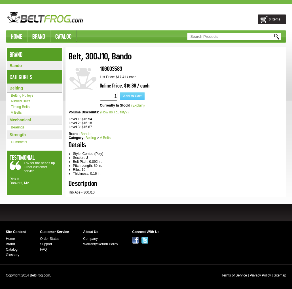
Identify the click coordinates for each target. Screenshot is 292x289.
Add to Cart (132, 96)
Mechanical (20, 120)
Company (90, 239)
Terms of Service (234, 275)
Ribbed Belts (20, 101)
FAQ (43, 249)
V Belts (16, 113)
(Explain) (138, 105)
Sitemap (280, 275)
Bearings (17, 127)
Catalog (12, 249)
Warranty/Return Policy (100, 244)
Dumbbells (19, 142)
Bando (16, 65)
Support (46, 244)
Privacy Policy (260, 275)
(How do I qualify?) (114, 112)
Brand (10, 244)
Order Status (49, 239)
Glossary (12, 255)
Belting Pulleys (22, 95)
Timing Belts (20, 107)
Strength (18, 134)
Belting (16, 88)
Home (10, 239)
